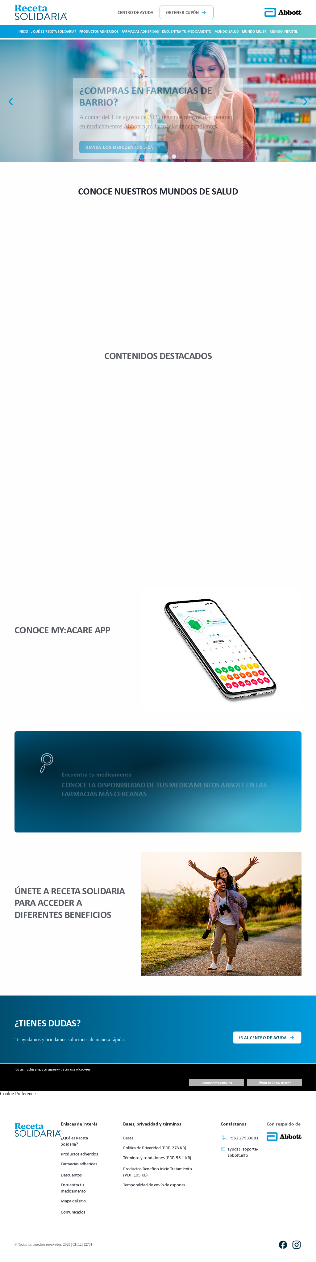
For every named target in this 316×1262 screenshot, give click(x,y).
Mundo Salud (226, 31)
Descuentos (71, 1174)
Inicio (23, 31)
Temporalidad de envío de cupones (154, 1184)
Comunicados (73, 1211)
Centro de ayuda (135, 12)
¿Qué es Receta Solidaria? (53, 31)
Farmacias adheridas (140, 31)
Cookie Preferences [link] (18, 1093)
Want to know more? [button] (275, 1082)
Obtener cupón (186, 12)
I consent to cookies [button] (217, 1082)
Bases (128, 1137)
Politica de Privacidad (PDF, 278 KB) (154, 1147)
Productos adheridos (98, 31)
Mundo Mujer (254, 31)
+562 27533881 (239, 1138)
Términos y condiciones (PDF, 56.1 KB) (157, 1157)
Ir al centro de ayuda (267, 1037)
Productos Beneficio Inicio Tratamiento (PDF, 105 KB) (157, 1171)
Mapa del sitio (73, 1200)
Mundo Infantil (283, 31)
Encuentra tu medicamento (186, 31)
